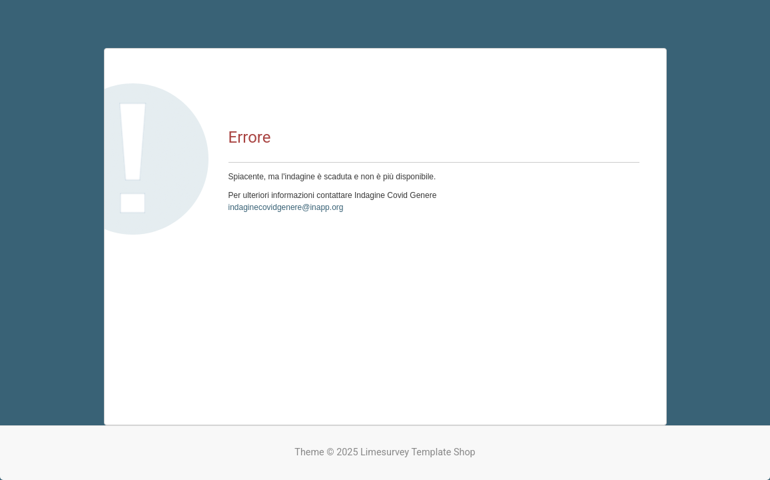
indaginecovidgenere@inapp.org (286, 207)
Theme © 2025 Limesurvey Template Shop (384, 452)
